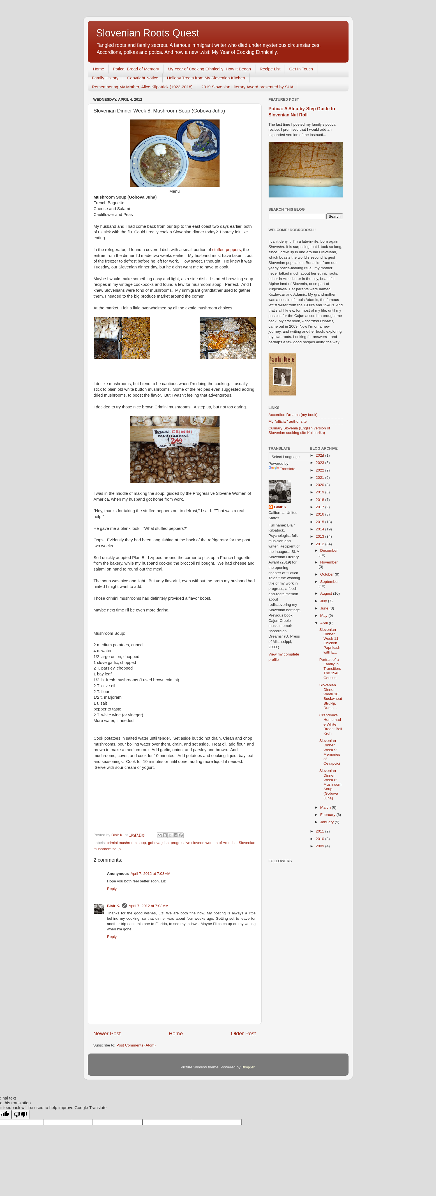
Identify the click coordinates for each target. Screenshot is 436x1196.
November (329, 562)
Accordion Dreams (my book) (293, 415)
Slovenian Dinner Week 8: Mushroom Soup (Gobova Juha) (330, 784)
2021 (320, 477)
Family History (105, 77)
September (329, 581)
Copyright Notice (142, 77)
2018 (320, 500)
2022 (320, 470)
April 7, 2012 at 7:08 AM (149, 906)
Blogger (248, 1067)
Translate (282, 469)
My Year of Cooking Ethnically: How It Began (209, 68)
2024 (320, 455)
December (329, 550)
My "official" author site (288, 421)
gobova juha (158, 843)
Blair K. (113, 906)
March (326, 807)
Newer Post (107, 1033)
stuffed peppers (226, 249)
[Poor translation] (20, 1114)
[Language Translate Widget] (296, 456)
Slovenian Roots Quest (147, 33)
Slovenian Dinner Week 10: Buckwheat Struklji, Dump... (330, 696)
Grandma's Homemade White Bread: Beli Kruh (330, 724)
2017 (320, 507)
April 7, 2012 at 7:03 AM (150, 873)
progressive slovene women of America (204, 843)
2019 (320, 492)
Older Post (243, 1033)
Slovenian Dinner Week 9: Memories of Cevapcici (329, 752)
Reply (112, 889)
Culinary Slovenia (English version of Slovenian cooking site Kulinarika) (299, 430)
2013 (320, 536)
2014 (320, 529)
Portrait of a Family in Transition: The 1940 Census (330, 668)
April (324, 623)
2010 (320, 839)
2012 (320, 544)
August (326, 593)
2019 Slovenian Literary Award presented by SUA (247, 86)
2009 (320, 846)
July (324, 601)
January (327, 822)
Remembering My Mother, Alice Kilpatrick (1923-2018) (142, 86)
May (324, 615)
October (327, 574)
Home (98, 68)
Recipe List (270, 68)
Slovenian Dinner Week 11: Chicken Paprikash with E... (329, 640)
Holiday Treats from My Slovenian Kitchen (206, 77)
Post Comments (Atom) (136, 1045)
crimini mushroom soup (126, 843)
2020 (320, 485)
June (324, 608)
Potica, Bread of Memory (136, 68)
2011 (320, 831)
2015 (320, 522)
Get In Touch (301, 68)
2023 (320, 463)
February (328, 815)
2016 (320, 514)
